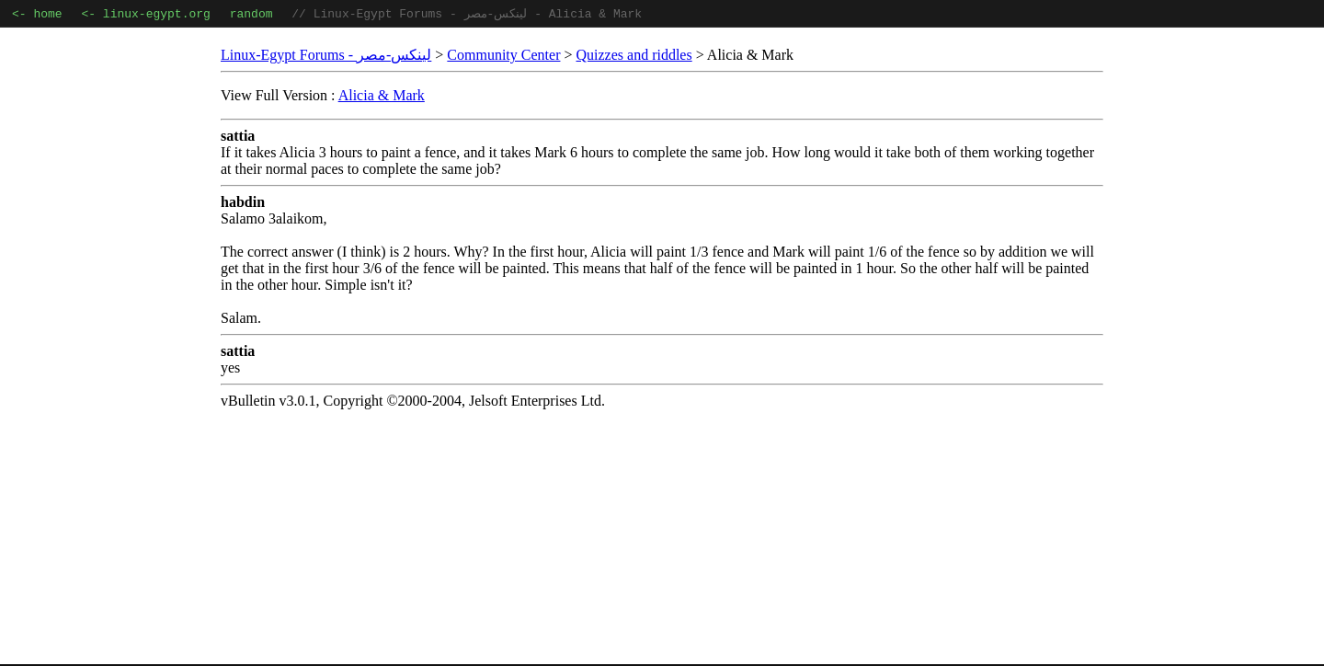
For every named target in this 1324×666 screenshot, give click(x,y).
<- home (37, 14)
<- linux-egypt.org (145, 14)
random (251, 14)
